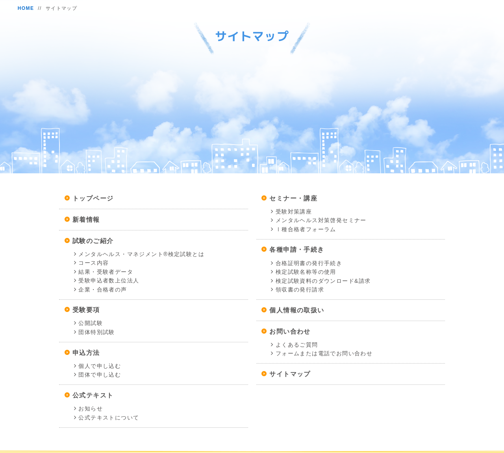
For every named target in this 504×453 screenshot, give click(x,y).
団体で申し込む (99, 374)
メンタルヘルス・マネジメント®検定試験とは (141, 254)
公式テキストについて (108, 417)
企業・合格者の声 (102, 289)
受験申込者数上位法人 (108, 280)
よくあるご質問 (297, 345)
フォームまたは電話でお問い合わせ (324, 353)
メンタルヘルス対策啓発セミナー (321, 220)
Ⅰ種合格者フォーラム (306, 229)
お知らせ (90, 408)
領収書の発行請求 (300, 289)
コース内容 (93, 263)
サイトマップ (289, 374)
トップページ (92, 198)
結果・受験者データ (105, 272)
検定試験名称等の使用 (306, 272)
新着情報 (86, 219)
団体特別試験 (96, 332)
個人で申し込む (99, 366)
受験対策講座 (294, 211)
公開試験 (90, 323)
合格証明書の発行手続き (309, 263)
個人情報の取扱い (296, 310)
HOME (26, 8)
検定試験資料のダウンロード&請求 (323, 281)
